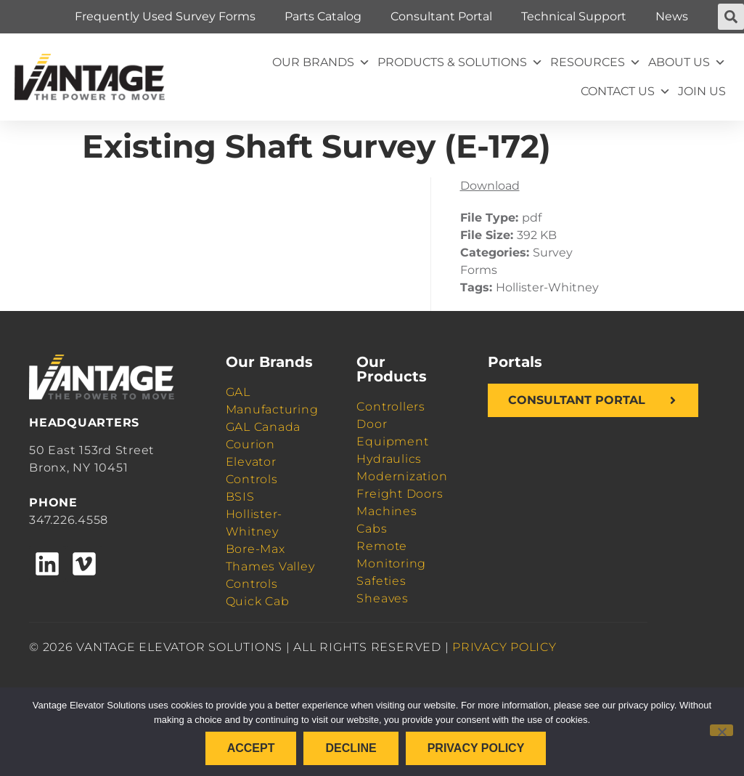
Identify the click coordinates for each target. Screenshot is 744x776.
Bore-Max (255, 549)
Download (490, 186)
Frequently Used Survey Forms (165, 16)
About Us (687, 62)
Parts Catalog (323, 16)
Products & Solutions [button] (460, 62)
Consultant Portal (441, 16)
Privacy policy (476, 748)
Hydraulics (389, 459)
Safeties (381, 581)
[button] (731, 17)
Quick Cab (258, 601)
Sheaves (382, 598)
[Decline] (721, 730)
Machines (386, 511)
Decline (350, 748)
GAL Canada (263, 427)
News (671, 16)
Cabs (371, 528)
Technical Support (573, 16)
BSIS (240, 497)
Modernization (401, 476)
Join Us (702, 91)
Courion (250, 444)
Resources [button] (595, 62)
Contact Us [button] (626, 91)
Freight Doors (399, 494)
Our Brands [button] (321, 62)
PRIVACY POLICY (504, 647)
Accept (251, 748)
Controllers (390, 406)
